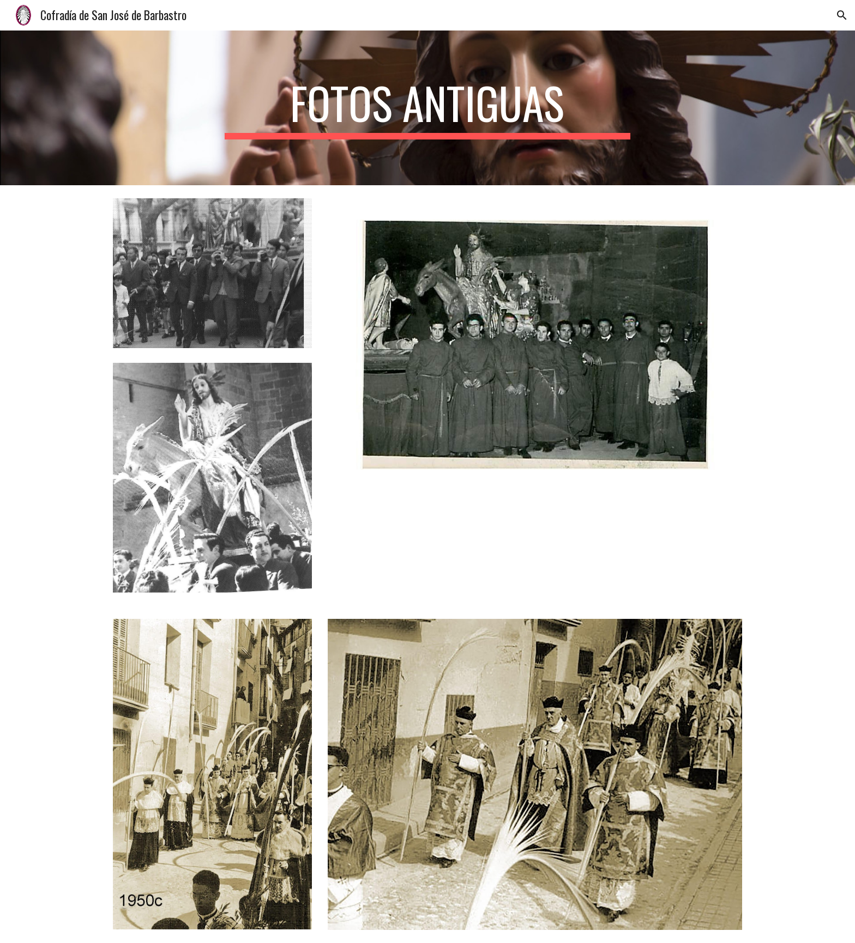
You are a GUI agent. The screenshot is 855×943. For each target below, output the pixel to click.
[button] (842, 15)
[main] (427, 108)
